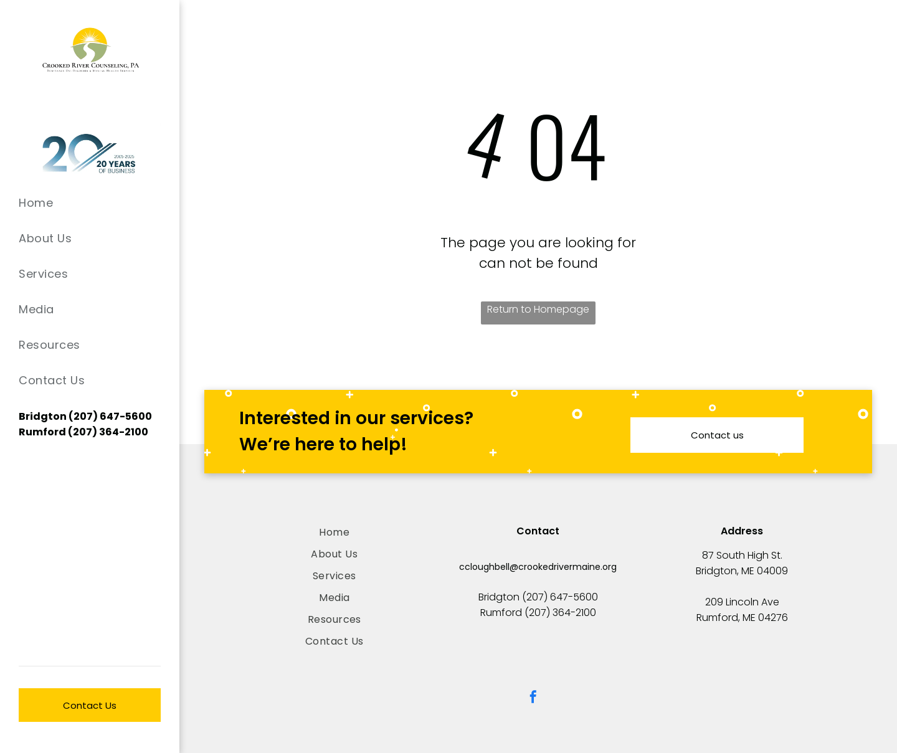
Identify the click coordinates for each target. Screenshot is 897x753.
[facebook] (533, 698)
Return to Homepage (538, 309)
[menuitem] (90, 202)
